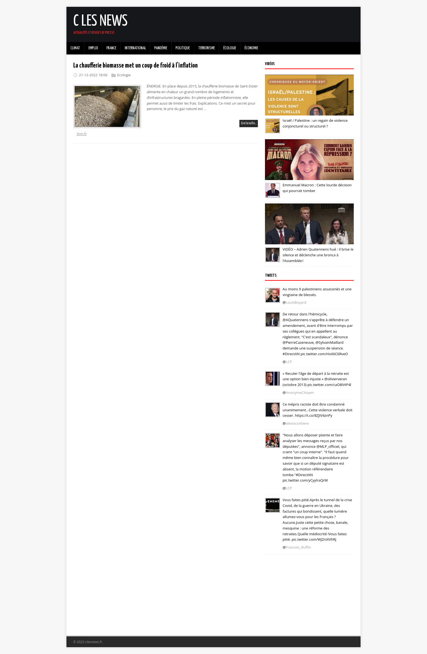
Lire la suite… (248, 123)
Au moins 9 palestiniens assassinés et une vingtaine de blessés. (317, 292)
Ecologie (124, 74)
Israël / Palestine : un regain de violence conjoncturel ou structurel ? (315, 123)
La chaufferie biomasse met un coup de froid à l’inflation (135, 65)
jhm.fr (82, 133)
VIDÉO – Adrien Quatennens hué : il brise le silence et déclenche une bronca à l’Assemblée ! (318, 255)
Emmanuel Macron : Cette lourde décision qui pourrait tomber (317, 187)
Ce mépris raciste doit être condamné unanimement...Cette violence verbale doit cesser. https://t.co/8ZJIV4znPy (317, 410)
